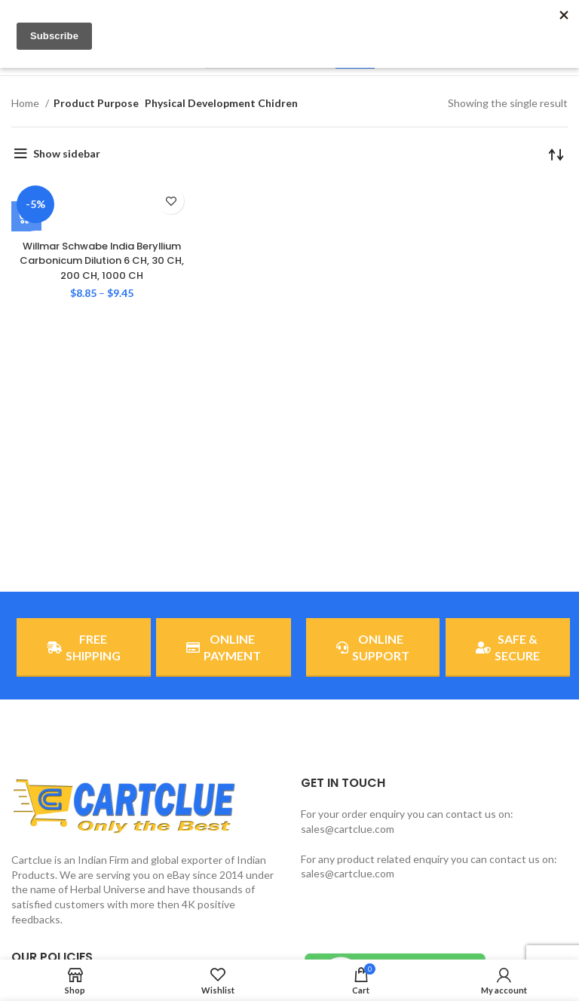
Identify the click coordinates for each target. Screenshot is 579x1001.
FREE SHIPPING (84, 647)
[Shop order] (556, 153)
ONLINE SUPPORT (372, 647)
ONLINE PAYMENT (223, 647)
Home (26, 102)
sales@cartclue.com (347, 828)
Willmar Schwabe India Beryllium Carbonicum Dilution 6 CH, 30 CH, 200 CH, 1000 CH (102, 260)
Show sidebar (66, 153)
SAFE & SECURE (508, 647)
